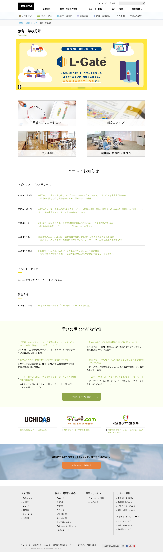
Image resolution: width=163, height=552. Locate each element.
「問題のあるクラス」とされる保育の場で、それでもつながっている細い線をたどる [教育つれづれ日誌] (47, 343)
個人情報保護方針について (62, 545)
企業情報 (25, 493)
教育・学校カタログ (125, 525)
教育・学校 (47, 16)
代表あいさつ (27, 498)
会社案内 (26, 502)
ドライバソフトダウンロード (128, 506)
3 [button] (89, 88)
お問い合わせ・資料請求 (81, 465)
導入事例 (121, 16)
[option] (81, 64)
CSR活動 (26, 510)
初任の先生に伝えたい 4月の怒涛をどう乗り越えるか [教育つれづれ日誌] (116, 361)
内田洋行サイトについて (41, 545)
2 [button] (81, 88)
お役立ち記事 (136, 16)
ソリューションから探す (95, 498)
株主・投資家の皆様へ (66, 493)
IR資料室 (60, 506)
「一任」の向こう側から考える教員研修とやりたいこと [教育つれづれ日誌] (48, 378)
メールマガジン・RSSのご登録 (85, 545)
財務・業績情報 (62, 514)
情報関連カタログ (124, 529)
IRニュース (60, 498)
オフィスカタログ (124, 521)
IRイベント (60, 510)
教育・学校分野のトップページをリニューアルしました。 (64, 305)
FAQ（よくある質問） (126, 498)
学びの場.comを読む (81, 397)
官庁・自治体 (66, 16)
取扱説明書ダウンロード (126, 502)
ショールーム (27, 514)
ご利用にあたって (63, 530)
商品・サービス (94, 493)
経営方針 (60, 502)
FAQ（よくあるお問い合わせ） (67, 526)
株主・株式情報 (62, 518)
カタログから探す (93, 502)
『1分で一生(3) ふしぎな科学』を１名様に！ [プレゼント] (116, 377)
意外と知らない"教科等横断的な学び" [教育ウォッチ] (113, 342)
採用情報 (136, 9)
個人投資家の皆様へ (64, 522)
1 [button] (74, 88)
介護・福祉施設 (103, 16)
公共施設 (84, 16)
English (112, 3)
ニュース (26, 506)
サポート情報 (123, 493)
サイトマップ (101, 3)
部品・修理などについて (126, 510)
